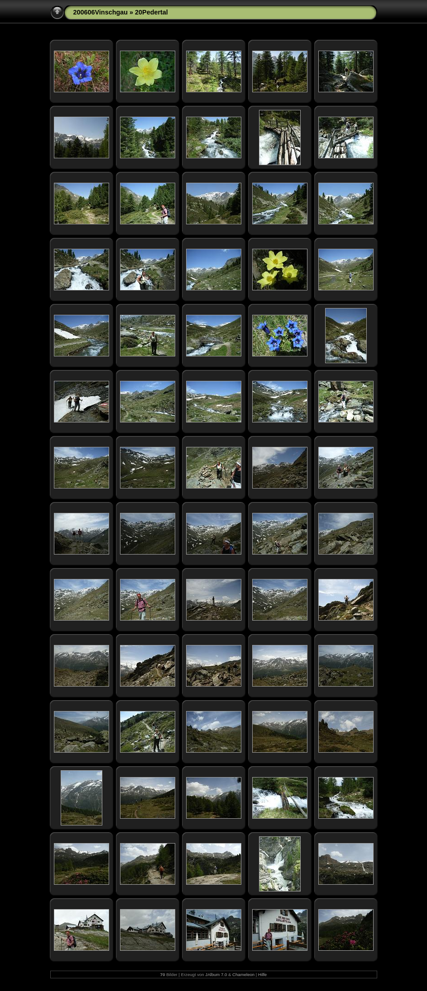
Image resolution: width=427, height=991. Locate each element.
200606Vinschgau (100, 12)
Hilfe (262, 974)
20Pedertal (151, 12)
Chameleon (243, 974)
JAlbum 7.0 (216, 974)
